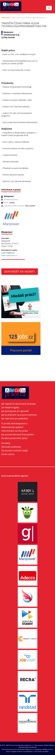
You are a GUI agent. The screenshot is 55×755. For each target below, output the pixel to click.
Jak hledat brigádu (10, 407)
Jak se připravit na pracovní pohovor (19, 414)
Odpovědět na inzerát (19, 271)
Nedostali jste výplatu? (12, 427)
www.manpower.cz (9, 255)
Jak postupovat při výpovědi (15, 411)
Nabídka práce (5, 18)
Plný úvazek (9, 37)
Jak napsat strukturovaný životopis (18, 403)
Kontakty (5, 443)
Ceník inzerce (7, 454)
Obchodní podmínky (11, 446)
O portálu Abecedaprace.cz (14, 423)
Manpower (8, 32)
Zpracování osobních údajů (14, 450)
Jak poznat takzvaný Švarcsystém (17, 434)
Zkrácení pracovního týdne (14, 438)
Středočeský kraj (11, 34)
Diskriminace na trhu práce (14, 430)
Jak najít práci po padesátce (14, 418)
